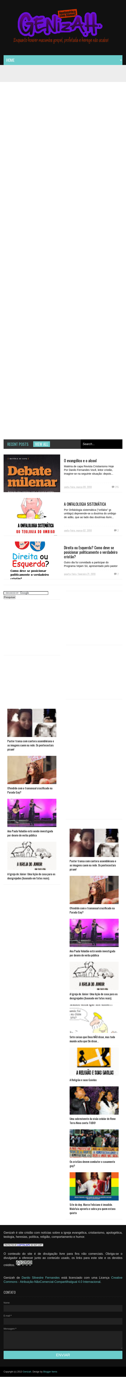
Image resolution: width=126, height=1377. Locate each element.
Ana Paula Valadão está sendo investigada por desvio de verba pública (30, 833)
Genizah (27, 1371)
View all (41, 444)
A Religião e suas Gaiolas (83, 1080)
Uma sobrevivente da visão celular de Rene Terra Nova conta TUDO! (93, 1121)
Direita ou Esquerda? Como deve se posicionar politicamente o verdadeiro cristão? (91, 552)
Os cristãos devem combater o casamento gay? (92, 1163)
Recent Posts (17, 444)
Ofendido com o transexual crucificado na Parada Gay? (29, 790)
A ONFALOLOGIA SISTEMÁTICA (85, 504)
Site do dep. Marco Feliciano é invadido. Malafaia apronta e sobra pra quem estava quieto (92, 1208)
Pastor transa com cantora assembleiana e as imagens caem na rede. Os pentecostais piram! (30, 745)
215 (117, 487)
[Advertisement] (94, 620)
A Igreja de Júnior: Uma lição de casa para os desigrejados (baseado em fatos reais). (31, 876)
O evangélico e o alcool (80, 460)
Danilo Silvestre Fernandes (41, 1277)
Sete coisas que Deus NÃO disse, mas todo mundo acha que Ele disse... (92, 1039)
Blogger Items (50, 1371)
